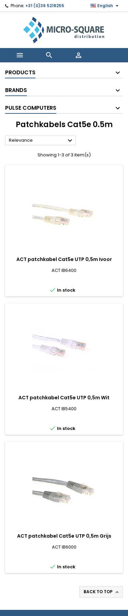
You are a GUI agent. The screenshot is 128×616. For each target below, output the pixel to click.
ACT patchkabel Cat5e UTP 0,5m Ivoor (64, 259)
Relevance (41, 141)
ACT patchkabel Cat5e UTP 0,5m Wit (64, 397)
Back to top (102, 592)
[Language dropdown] (105, 6)
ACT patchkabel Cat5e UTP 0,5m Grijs (64, 536)
